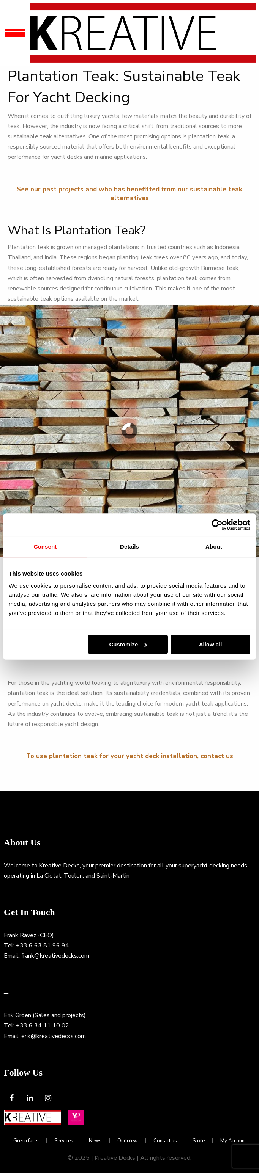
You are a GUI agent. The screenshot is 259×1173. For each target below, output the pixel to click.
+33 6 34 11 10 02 (42, 1025)
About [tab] (213, 546)
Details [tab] (129, 546)
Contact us (165, 1140)
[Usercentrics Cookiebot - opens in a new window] (217, 524)
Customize (128, 644)
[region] (129, 431)
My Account (233, 1140)
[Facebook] (11, 1098)
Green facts (26, 1140)
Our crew (127, 1140)
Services (63, 1140)
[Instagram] (47, 1098)
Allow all (210, 644)
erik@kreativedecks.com (53, 1036)
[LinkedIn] (29, 1098)
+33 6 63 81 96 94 (42, 945)
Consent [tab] (45, 546)
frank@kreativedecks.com (55, 956)
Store (199, 1140)
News (95, 1140)
